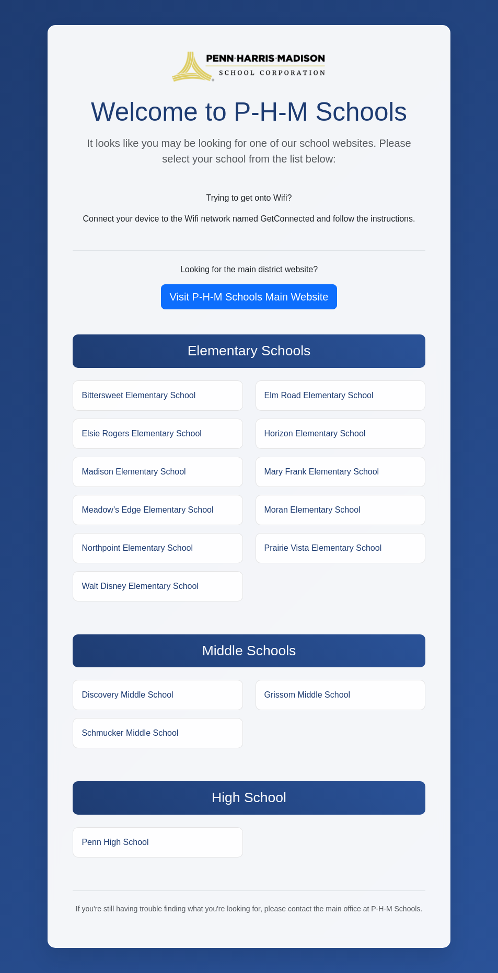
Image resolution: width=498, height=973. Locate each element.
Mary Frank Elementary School (321, 471)
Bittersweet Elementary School (138, 395)
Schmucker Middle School (130, 732)
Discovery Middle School (127, 694)
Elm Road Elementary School (319, 395)
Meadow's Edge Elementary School (147, 509)
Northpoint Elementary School (137, 547)
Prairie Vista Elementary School (323, 547)
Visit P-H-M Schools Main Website (249, 297)
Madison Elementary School (134, 471)
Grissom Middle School (307, 694)
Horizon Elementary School (315, 433)
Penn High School (115, 842)
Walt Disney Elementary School (140, 586)
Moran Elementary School (312, 509)
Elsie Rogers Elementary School (141, 433)
